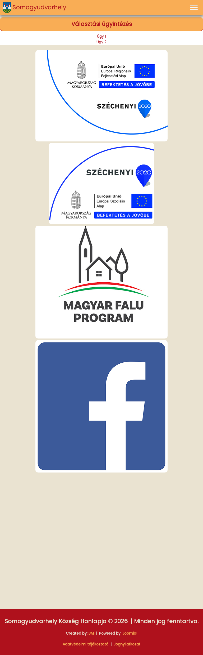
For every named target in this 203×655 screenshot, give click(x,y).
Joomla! (129, 633)
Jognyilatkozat (127, 644)
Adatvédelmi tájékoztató (85, 644)
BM (91, 633)
